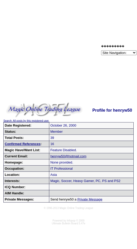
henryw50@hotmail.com (68, 156)
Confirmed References (23, 144)
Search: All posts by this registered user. (26, 120)
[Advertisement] (50, 51)
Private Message (89, 199)
